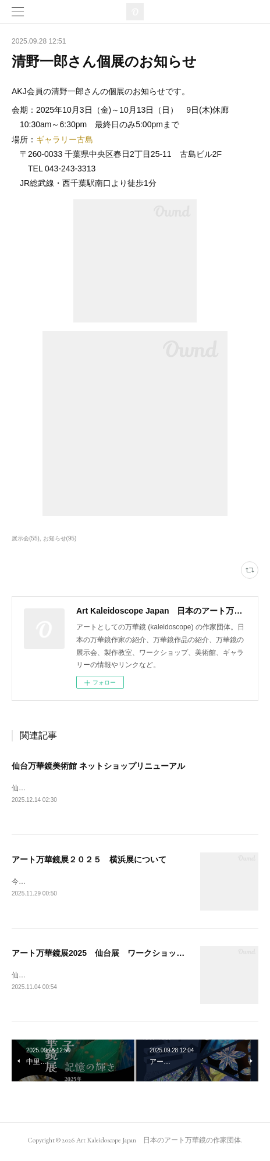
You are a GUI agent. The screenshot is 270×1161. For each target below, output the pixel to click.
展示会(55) (26, 538)
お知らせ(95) (60, 538)
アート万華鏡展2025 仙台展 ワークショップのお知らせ (118, 954)
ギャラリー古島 (64, 139)
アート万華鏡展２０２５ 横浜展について (89, 860)
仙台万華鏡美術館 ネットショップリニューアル (98, 766)
